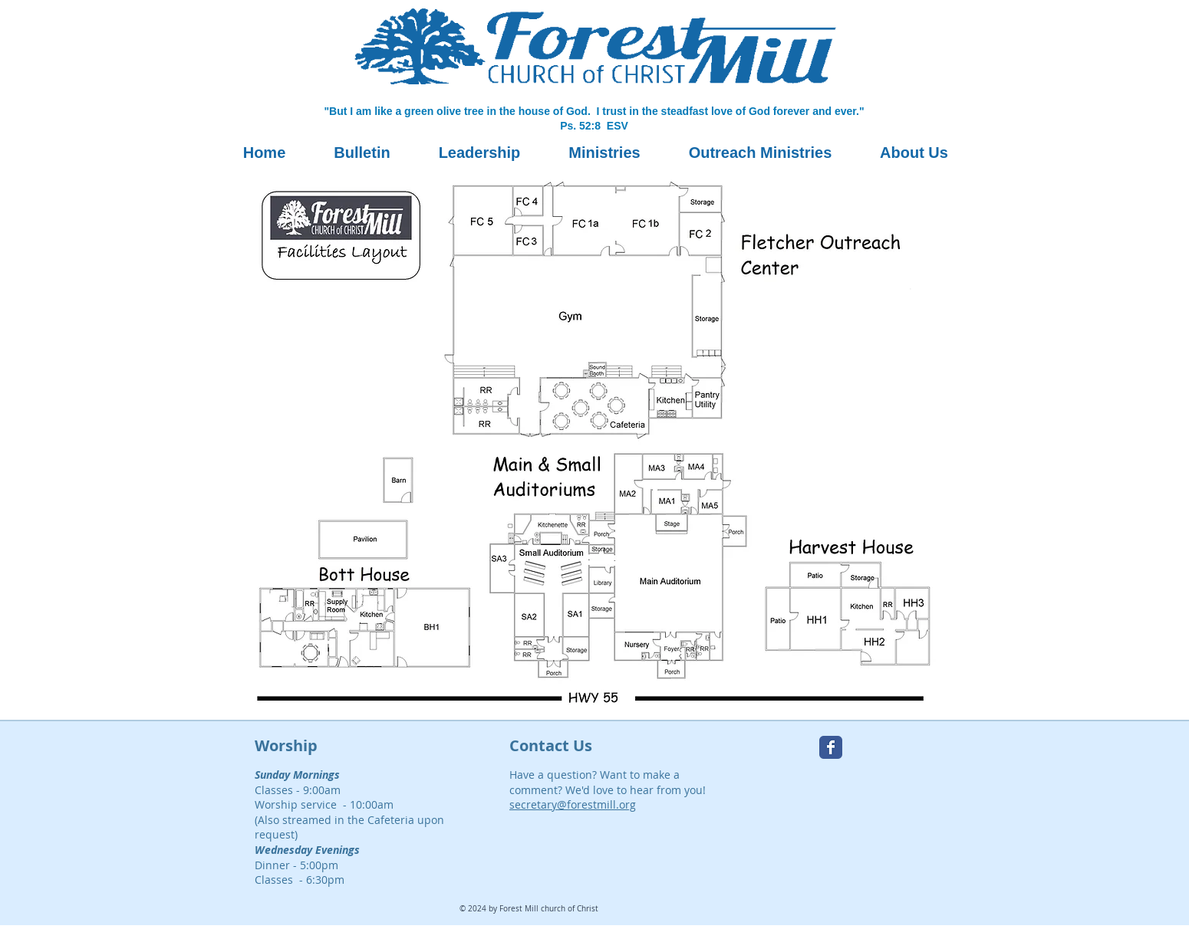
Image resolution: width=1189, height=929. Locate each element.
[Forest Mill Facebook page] (830, 747)
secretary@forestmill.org (572, 804)
